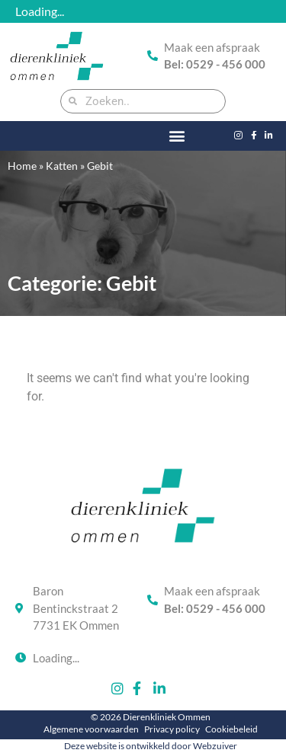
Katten (62, 166)
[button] (177, 135)
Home (22, 166)
